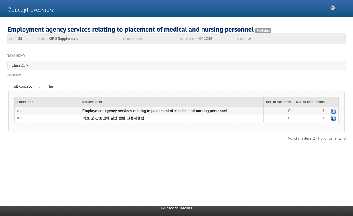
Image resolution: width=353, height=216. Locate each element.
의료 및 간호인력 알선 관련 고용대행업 (113, 118)
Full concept (22, 86)
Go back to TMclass (176, 208)
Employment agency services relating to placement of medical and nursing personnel (154, 111)
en (41, 86)
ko (51, 86)
